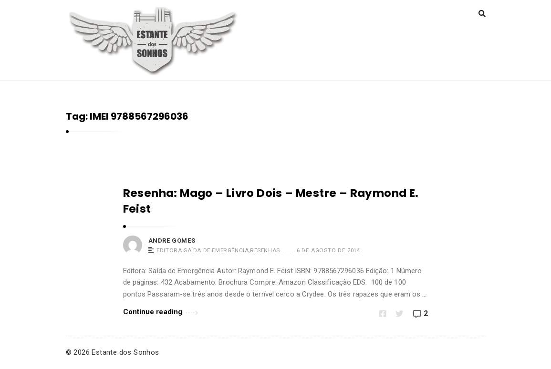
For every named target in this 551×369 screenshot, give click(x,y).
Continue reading (160, 311)
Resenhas (265, 250)
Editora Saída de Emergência (202, 250)
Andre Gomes (172, 240)
